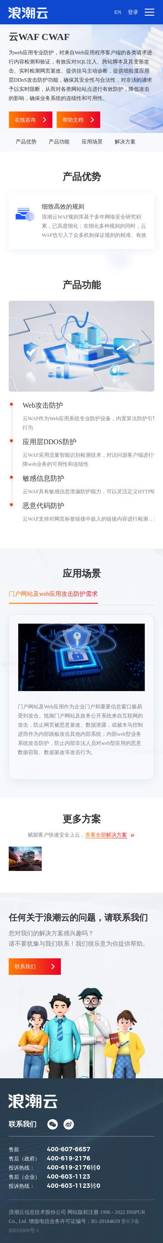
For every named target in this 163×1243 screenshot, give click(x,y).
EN (117, 12)
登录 (133, 12)
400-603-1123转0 (73, 1186)
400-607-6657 (68, 1150)
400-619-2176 (68, 1159)
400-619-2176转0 (73, 1168)
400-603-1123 (68, 1177)
